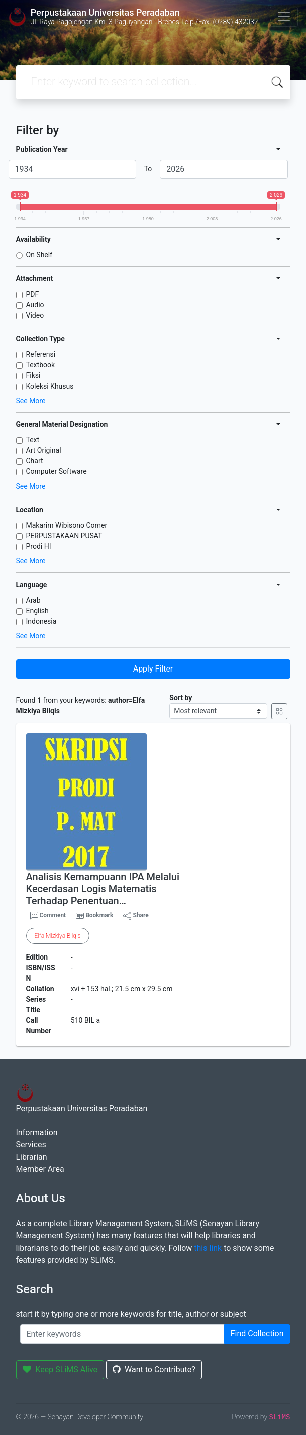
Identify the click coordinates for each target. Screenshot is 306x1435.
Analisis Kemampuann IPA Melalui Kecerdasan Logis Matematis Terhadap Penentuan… (103, 889)
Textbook (40, 365)
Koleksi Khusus (50, 386)
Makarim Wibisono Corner (67, 525)
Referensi (41, 354)
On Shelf (39, 255)
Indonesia (41, 621)
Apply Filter (153, 669)
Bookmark (99, 915)
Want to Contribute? (154, 1369)
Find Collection (257, 1333)
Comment (48, 916)
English (37, 611)
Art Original (43, 450)
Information (37, 1132)
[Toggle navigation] (284, 17)
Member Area (40, 1169)
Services (31, 1145)
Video (35, 315)
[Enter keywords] (122, 1334)
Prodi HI (38, 546)
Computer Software (56, 471)
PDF (32, 294)
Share (135, 916)
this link (208, 1248)
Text (33, 440)
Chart (34, 461)
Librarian (31, 1157)
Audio (35, 305)
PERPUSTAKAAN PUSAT (64, 536)
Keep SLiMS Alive (60, 1369)
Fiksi (33, 375)
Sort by (180, 698)
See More (31, 401)
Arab (33, 600)
